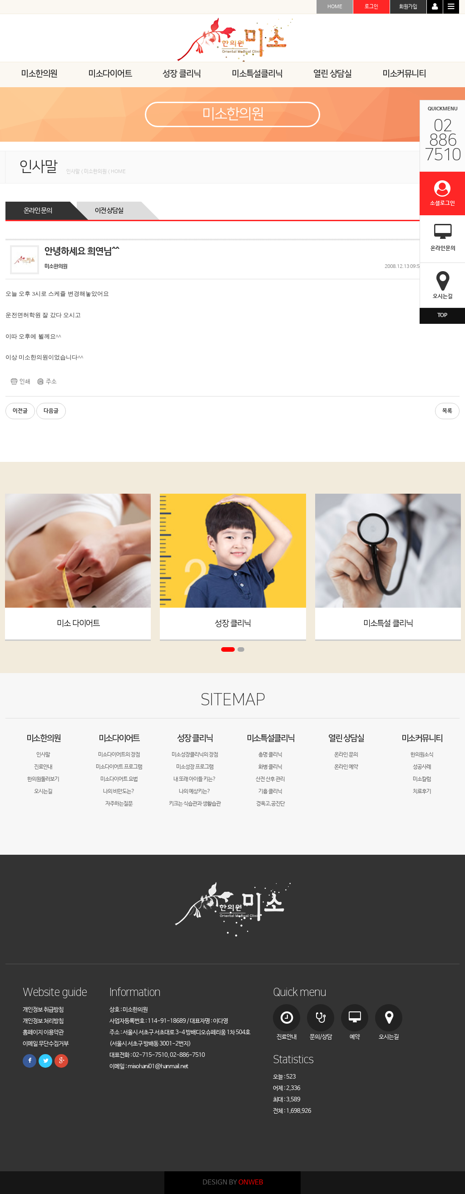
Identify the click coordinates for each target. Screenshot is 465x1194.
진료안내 (43, 767)
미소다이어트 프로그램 (119, 767)
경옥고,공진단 (270, 804)
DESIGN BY (233, 1182)
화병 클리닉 (270, 767)
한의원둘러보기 (43, 779)
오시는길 (43, 791)
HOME (334, 7)
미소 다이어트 (78, 624)
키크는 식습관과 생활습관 (195, 804)
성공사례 (422, 767)
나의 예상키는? (194, 791)
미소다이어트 (119, 738)
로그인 (371, 7)
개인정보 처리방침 (43, 1021)
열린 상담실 (346, 738)
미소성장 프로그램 (194, 767)
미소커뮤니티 (421, 738)
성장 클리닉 (233, 624)
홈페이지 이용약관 (43, 1032)
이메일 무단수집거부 (46, 1043)
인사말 (43, 755)
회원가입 (408, 7)
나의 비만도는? (118, 791)
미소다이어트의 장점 (119, 755)
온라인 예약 (346, 767)
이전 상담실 (109, 210)
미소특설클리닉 (270, 738)
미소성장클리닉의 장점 (195, 755)
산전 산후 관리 (270, 779)
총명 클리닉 (270, 755)
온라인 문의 (38, 210)
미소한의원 (43, 738)
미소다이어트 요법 (119, 779)
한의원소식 (422, 755)
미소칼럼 (422, 779)
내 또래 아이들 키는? (194, 779)
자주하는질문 (119, 804)
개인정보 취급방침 (43, 1009)
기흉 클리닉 (270, 791)
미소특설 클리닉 (388, 624)
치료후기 (422, 791)
